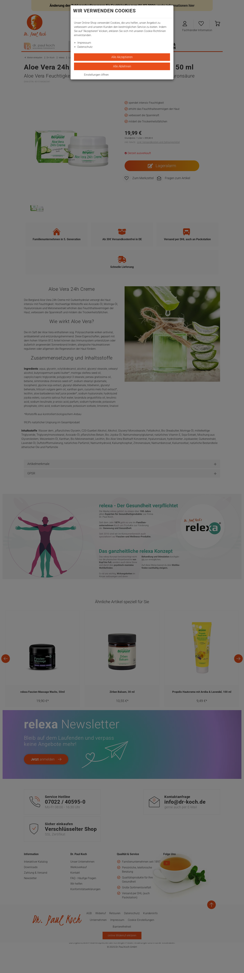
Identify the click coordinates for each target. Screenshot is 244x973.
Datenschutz (85, 46)
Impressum (84, 42)
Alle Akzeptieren (122, 57)
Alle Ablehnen (122, 66)
